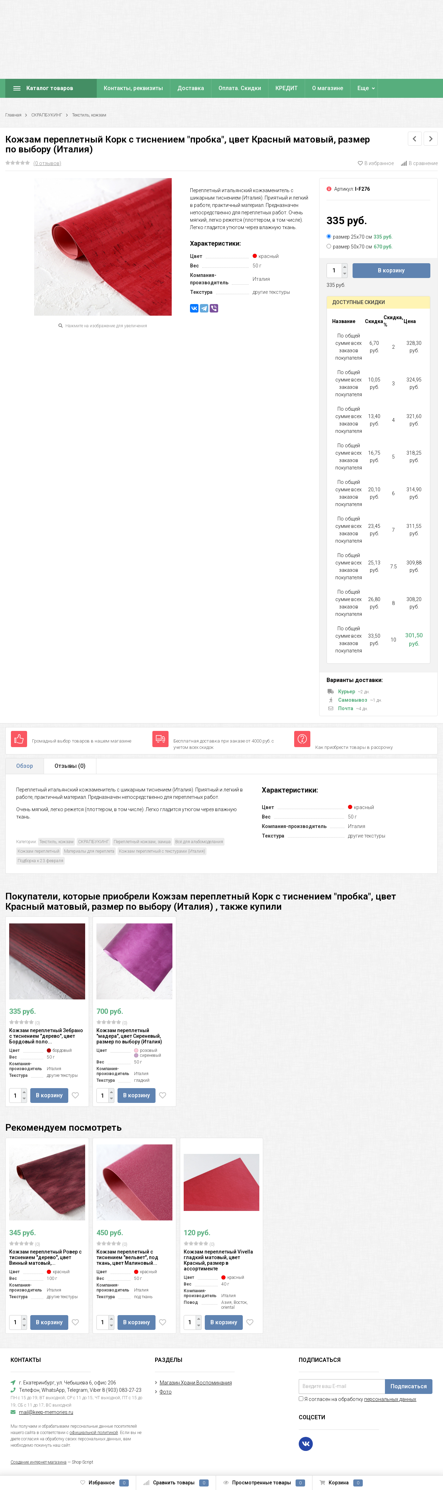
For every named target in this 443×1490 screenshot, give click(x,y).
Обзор (24, 766)
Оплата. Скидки (240, 88)
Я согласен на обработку (357, 1399)
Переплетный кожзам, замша (142, 841)
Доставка (190, 88)
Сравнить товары (176, 1482)
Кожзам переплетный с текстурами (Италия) (162, 851)
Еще (363, 88)
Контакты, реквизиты (133, 88)
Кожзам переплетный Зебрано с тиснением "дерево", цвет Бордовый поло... (46, 1036)
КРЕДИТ (287, 88)
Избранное (104, 1482)
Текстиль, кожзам (89, 115)
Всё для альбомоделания (199, 841)
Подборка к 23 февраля (40, 860)
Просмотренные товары (264, 1482)
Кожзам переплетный (38, 851)
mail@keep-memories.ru (46, 1412)
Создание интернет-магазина (39, 1462)
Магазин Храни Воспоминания (196, 1382)
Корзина (341, 1482)
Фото (166, 1392)
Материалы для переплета (89, 851)
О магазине (327, 88)
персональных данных (390, 1399)
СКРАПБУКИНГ (46, 115)
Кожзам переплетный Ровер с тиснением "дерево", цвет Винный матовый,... (45, 1257)
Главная (13, 115)
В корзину (391, 270)
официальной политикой (94, 1432)
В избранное (376, 163)
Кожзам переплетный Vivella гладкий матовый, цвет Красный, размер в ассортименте (218, 1260)
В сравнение (419, 163)
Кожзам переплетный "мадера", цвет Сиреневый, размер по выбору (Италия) (129, 1036)
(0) (24, 1022)
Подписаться (409, 1386)
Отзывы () (70, 766)
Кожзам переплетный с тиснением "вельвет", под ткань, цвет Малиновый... (127, 1257)
